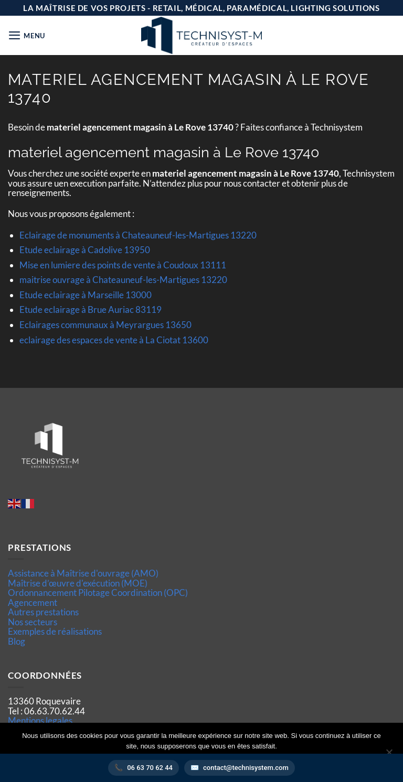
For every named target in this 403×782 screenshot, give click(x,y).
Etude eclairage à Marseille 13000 (85, 294)
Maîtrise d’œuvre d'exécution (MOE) (77, 583)
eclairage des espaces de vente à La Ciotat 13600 (113, 339)
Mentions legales (40, 720)
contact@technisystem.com (246, 768)
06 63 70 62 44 (150, 768)
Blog (16, 641)
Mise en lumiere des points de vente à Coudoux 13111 (122, 264)
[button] (27, 35)
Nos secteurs (32, 621)
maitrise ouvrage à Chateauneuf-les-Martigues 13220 (123, 279)
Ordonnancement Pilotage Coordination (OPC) (98, 592)
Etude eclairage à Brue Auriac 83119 (90, 309)
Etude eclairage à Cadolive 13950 (84, 249)
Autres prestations (43, 611)
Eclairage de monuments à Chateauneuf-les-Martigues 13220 (138, 235)
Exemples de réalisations (55, 631)
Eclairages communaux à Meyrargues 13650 (105, 324)
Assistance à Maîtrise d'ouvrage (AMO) (83, 573)
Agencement (32, 602)
